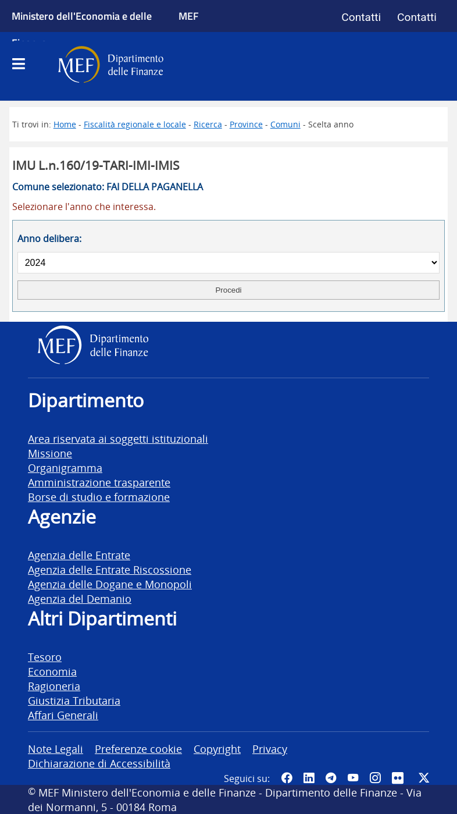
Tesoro (45, 656)
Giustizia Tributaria (74, 700)
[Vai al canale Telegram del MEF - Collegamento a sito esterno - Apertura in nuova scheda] (331, 777)
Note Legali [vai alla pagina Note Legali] (55, 748)
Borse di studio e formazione (99, 496)
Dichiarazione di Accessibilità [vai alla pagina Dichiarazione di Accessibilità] (99, 763)
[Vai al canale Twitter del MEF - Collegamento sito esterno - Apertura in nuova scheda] (424, 777)
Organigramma (65, 467)
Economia (52, 671)
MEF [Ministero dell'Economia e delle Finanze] (188, 16)
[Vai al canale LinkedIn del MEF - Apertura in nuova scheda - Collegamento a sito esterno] (309, 777)
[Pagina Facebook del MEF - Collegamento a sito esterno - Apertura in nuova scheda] (286, 777)
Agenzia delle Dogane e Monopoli (110, 584)
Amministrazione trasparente (99, 482)
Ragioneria (54, 685)
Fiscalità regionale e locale (135, 124)
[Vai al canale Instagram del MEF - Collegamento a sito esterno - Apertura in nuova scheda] (375, 777)
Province (246, 124)
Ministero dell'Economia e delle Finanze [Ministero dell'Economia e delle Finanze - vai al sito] (82, 29)
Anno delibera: (49, 238)
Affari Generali (63, 715)
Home (64, 124)
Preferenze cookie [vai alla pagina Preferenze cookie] (138, 748)
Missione (50, 453)
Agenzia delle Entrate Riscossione (109, 569)
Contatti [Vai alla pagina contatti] (361, 17)
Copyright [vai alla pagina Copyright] (217, 748)
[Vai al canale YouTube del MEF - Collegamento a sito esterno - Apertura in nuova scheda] (353, 777)
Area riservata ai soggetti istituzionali (118, 438)
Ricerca (208, 124)
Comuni (285, 124)
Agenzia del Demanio (79, 598)
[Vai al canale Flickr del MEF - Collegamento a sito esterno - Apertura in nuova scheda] (399, 777)
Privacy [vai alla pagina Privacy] (269, 748)
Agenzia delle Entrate (79, 555)
